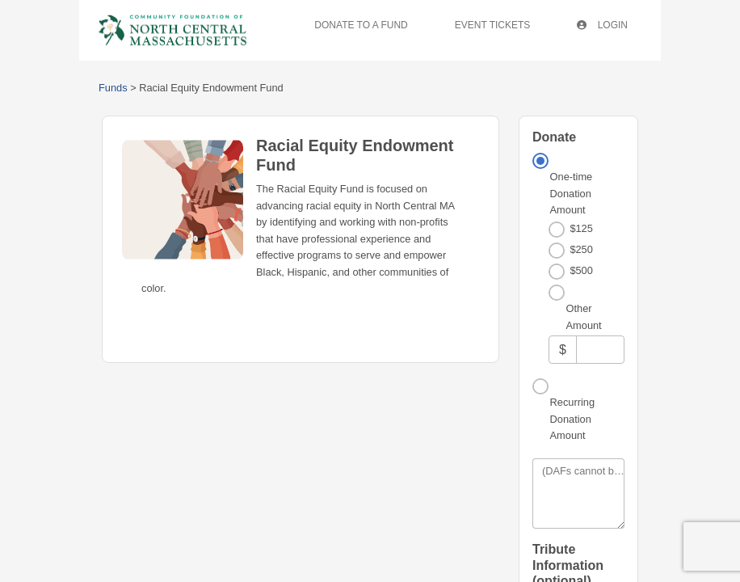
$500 (581, 270)
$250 (581, 249)
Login (602, 25)
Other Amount (584, 316)
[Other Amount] (600, 349)
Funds (113, 88)
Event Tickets (493, 25)
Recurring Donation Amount (572, 418)
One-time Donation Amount (571, 193)
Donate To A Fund (360, 25)
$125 (581, 228)
